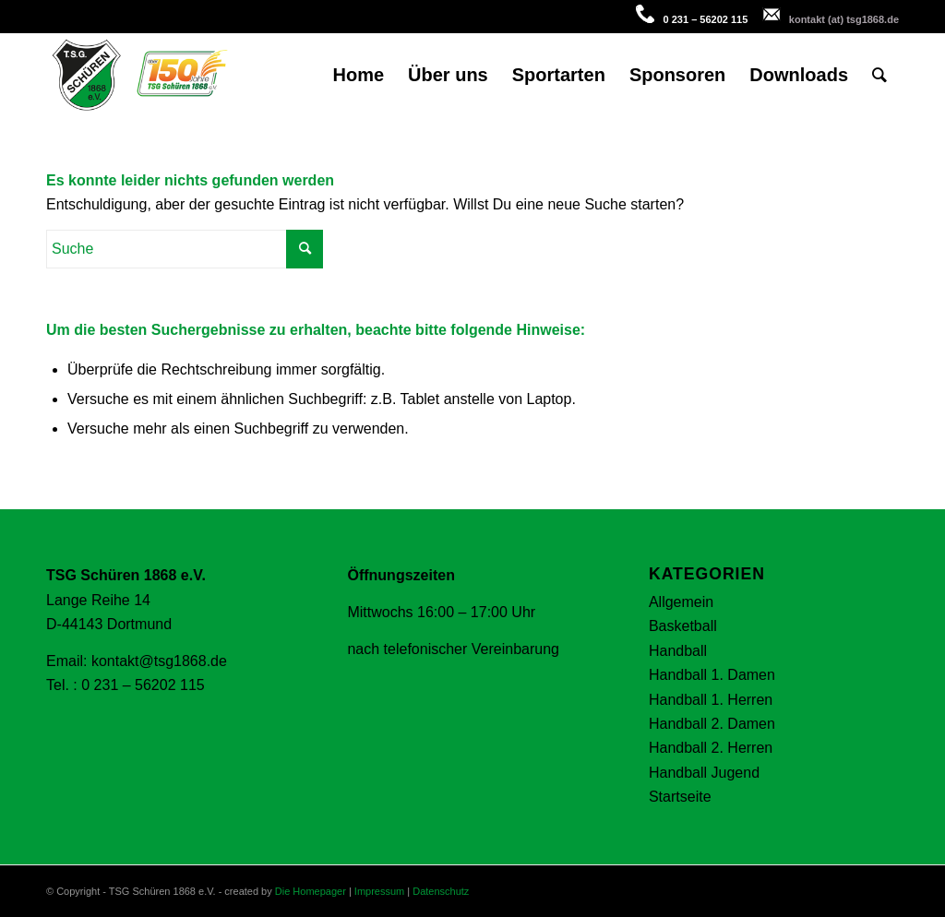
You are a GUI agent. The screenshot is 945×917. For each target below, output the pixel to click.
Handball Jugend (704, 772)
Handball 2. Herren (710, 748)
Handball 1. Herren (710, 700)
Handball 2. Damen (712, 724)
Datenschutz (441, 891)
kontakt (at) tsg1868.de (844, 19)
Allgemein (681, 602)
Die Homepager (310, 891)
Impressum (379, 891)
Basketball (683, 626)
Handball (678, 651)
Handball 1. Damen (712, 675)
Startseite (680, 796)
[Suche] (879, 74)
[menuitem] (358, 74)
